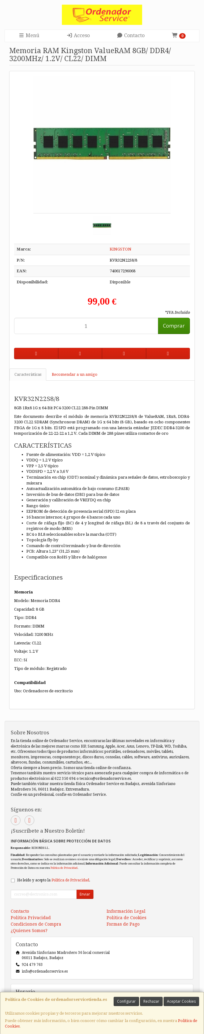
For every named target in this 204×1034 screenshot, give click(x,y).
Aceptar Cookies (181, 1001)
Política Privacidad (31, 917)
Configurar (126, 1001)
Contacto (131, 35)
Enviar (85, 894)
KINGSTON (120, 249)
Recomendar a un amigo (74, 374)
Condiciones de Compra (36, 924)
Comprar (174, 325)
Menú (28, 35)
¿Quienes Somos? (29, 930)
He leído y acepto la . (53, 880)
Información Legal (126, 911)
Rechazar (151, 1001)
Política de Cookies (126, 917)
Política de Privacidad (64, 867)
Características (27, 374)
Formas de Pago (123, 924)
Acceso (78, 35)
